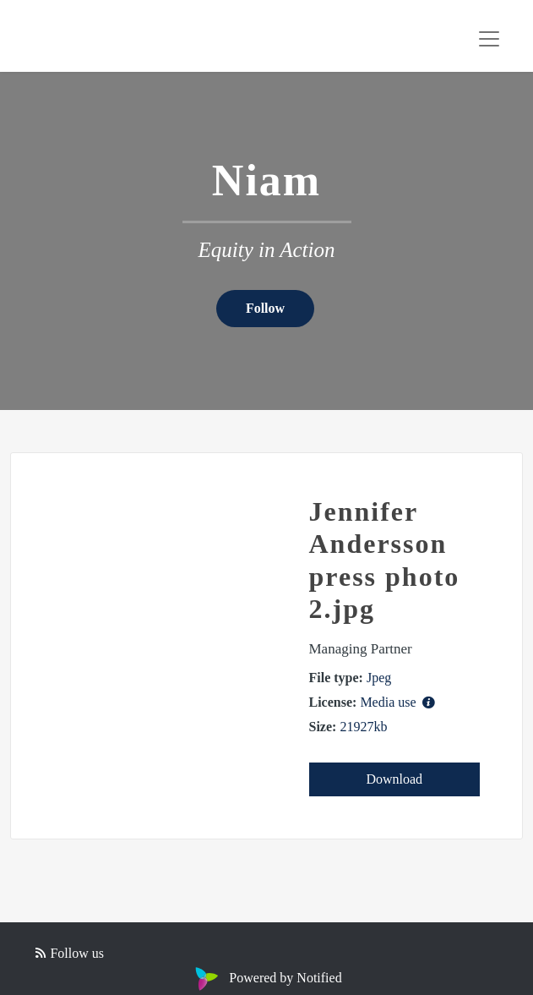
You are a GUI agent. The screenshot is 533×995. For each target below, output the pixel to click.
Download (394, 779)
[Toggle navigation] (489, 39)
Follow (265, 308)
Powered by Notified (266, 977)
